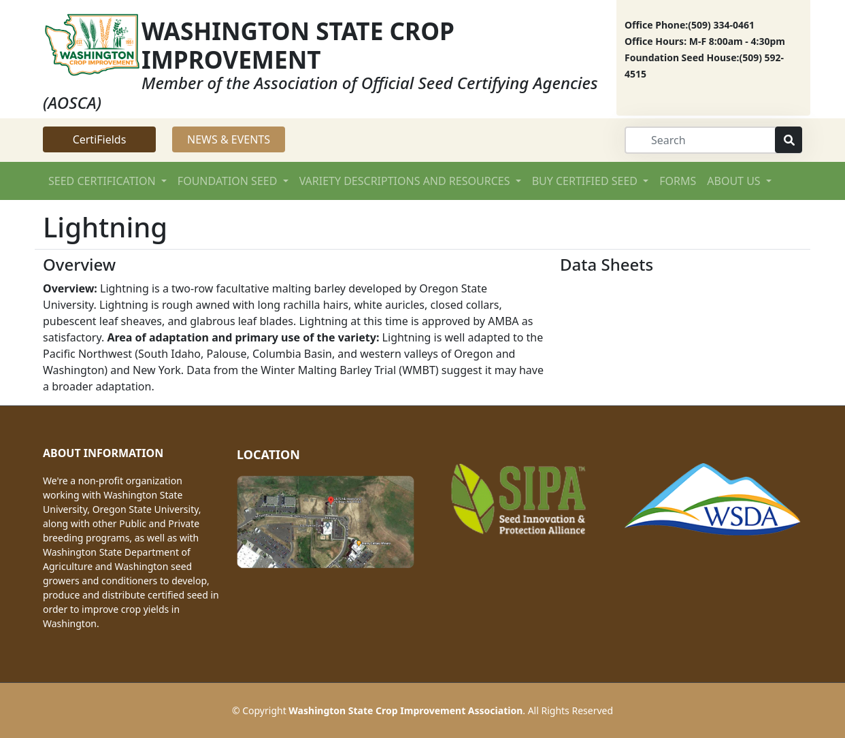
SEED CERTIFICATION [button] (103, 180)
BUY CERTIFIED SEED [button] (586, 180)
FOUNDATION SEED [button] (229, 180)
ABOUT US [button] (735, 180)
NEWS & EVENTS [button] (228, 139)
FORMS (677, 180)
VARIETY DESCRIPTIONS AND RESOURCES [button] (406, 180)
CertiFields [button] (100, 139)
